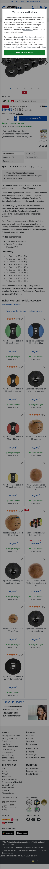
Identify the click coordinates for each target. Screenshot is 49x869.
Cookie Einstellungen (27, 37)
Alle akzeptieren (24, 53)
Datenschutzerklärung (12, 47)
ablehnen (11, 42)
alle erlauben (28, 30)
